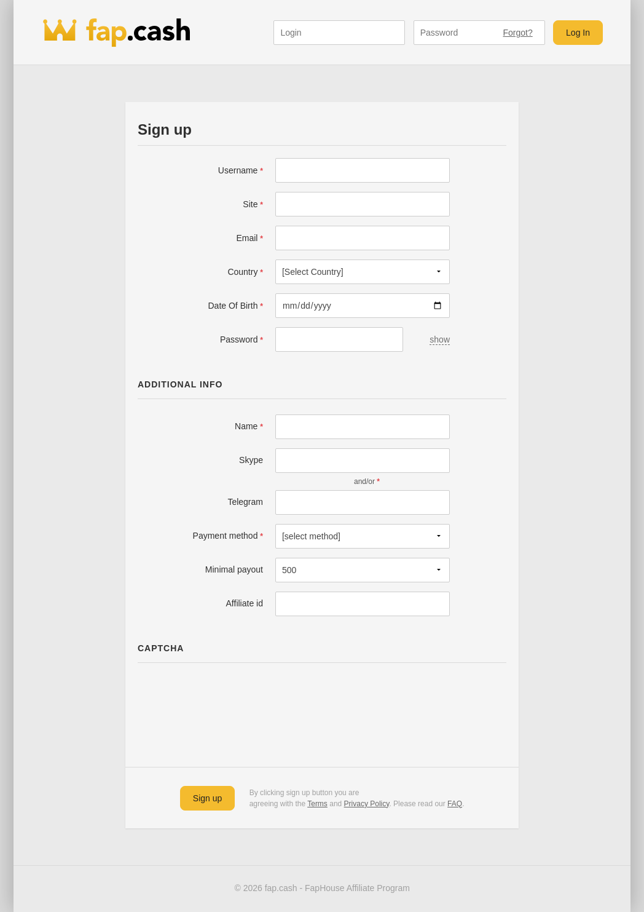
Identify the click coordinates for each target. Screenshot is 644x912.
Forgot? (517, 33)
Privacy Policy (367, 803)
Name (246, 426)
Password (238, 339)
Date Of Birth (233, 306)
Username (238, 170)
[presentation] (356, 702)
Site (250, 204)
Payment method (225, 536)
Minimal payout (234, 569)
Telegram (245, 502)
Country (242, 272)
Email (246, 238)
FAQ (454, 803)
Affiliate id (244, 603)
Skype (251, 460)
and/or (367, 481)
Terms (317, 803)
